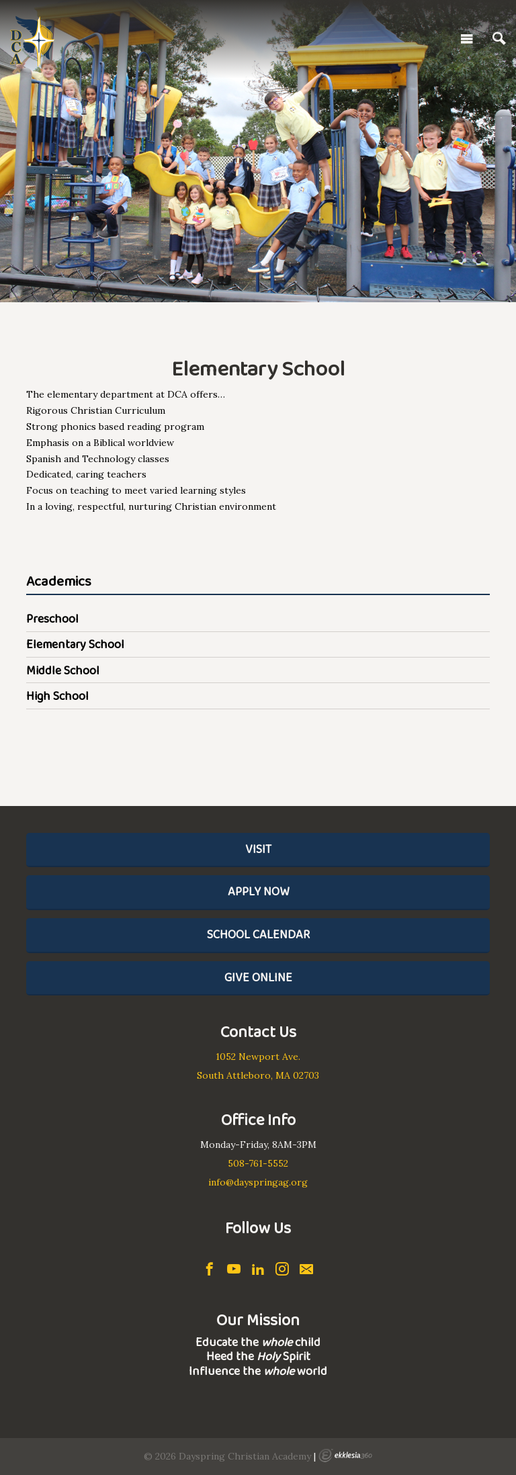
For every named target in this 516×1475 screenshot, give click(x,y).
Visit (258, 849)
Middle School (62, 670)
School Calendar (258, 934)
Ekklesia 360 (345, 1455)
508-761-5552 (258, 1163)
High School (57, 696)
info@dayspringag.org (258, 1182)
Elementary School (75, 644)
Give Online (258, 977)
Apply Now (258, 891)
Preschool (52, 618)
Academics (58, 582)
